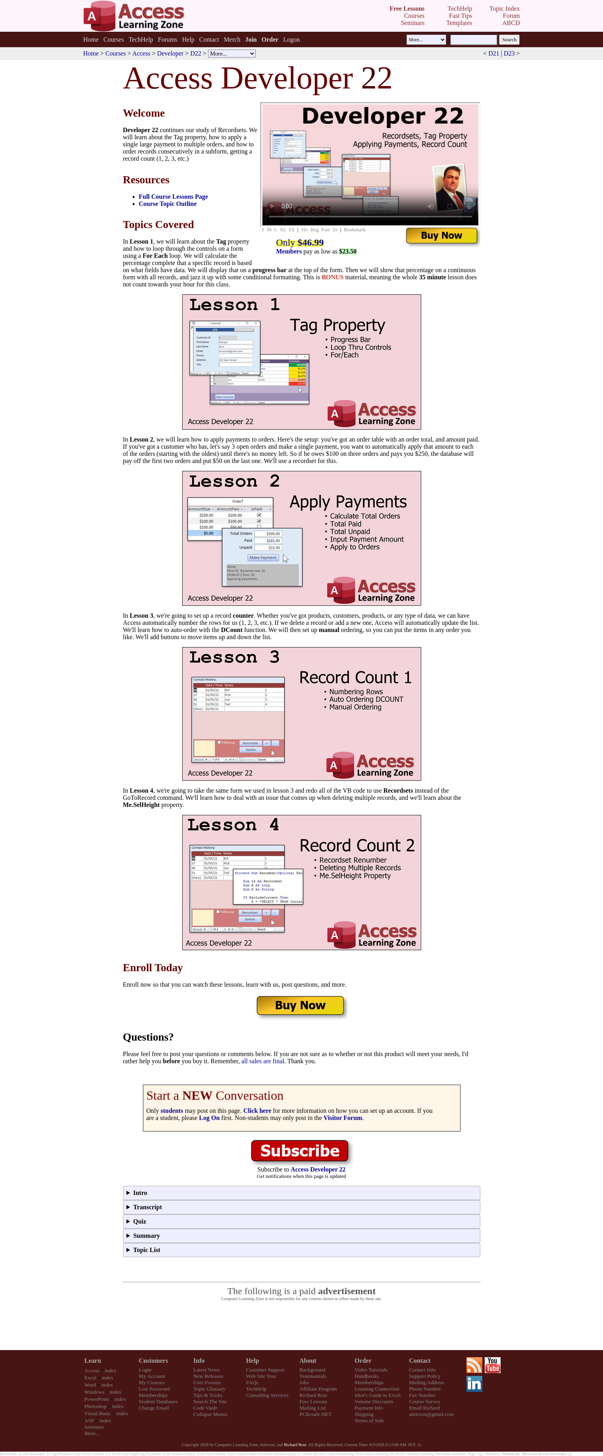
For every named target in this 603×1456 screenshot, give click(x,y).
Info (198, 1360)
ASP (89, 1420)
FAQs (252, 1382)
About (307, 1360)
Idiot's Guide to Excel (377, 1395)
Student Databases (158, 1401)
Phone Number (425, 1389)
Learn (93, 1360)
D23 (509, 53)
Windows (95, 1392)
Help (188, 39)
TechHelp (141, 39)
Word (90, 1385)
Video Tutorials (370, 1370)
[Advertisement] (301, 1326)
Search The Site (210, 1401)
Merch (232, 39)
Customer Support (265, 1370)
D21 (493, 53)
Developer (170, 53)
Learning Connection (376, 1389)
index (111, 1370)
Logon (291, 39)
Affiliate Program (318, 1389)
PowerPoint (97, 1399)
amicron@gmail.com (431, 1414)
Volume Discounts (373, 1401)
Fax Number (422, 1395)
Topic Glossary (209, 1389)
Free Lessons (313, 1401)
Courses (114, 39)
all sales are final (262, 1061)
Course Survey (424, 1401)
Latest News (206, 1370)
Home (90, 39)
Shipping (364, 1414)
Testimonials (312, 1376)
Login (145, 1370)
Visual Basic (98, 1413)
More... (92, 1433)
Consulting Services (267, 1395)
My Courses (152, 1382)
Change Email (154, 1408)
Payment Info (368, 1408)
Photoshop (96, 1406)
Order (363, 1360)
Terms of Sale (369, 1420)
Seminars (94, 1427)
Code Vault (205, 1408)
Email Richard (424, 1408)
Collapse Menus (210, 1414)
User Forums (207, 1382)
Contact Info (422, 1370)
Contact (209, 39)
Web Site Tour (261, 1376)
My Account (152, 1376)
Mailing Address (426, 1382)
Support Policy (425, 1376)
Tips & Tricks (208, 1395)
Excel (90, 1378)
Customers (153, 1360)
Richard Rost (313, 1395)
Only (300, 242)
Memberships (153, 1395)
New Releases (208, 1376)
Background (312, 1370)
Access (141, 53)
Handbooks (366, 1376)
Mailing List (312, 1408)
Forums (167, 39)
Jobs (304, 1382)
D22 (195, 53)
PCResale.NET (315, 1414)
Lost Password (154, 1389)
